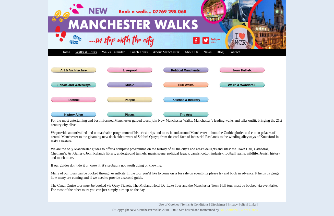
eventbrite (270, 185)
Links (252, 204)
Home (66, 52)
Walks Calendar (113, 52)
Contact (234, 52)
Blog (220, 52)
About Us (191, 52)
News (207, 52)
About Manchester (166, 52)
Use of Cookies (169, 204)
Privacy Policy (237, 204)
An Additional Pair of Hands (239, 210)
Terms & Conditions (194, 204)
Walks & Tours (86, 52)
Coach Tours (139, 52)
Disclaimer (218, 204)
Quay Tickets (121, 185)
